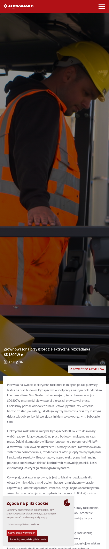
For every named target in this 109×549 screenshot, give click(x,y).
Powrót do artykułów (87, 369)
